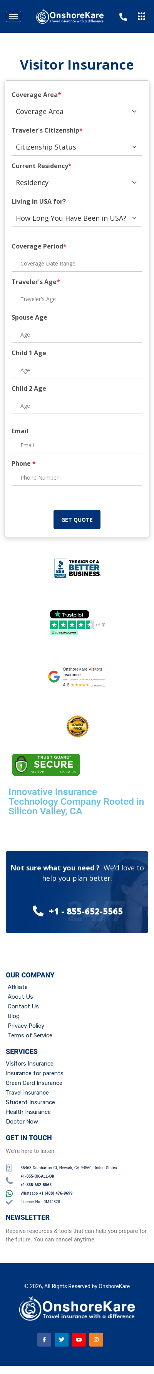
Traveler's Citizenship (47, 130)
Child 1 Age (29, 353)
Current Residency (42, 165)
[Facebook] (44, 1340)
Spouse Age (29, 317)
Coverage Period (39, 246)
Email (20, 431)
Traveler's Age (36, 281)
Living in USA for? (39, 201)
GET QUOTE (77, 519)
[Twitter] (62, 1340)
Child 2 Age (29, 388)
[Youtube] (79, 1340)
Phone (24, 463)
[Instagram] (96, 1340)
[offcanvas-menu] (141, 16)
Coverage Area (36, 94)
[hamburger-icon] (13, 16)
